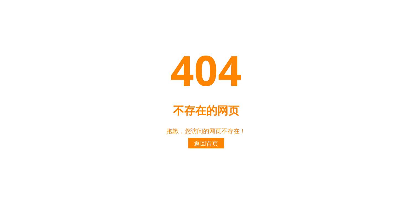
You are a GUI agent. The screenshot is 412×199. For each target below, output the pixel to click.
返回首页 (206, 143)
